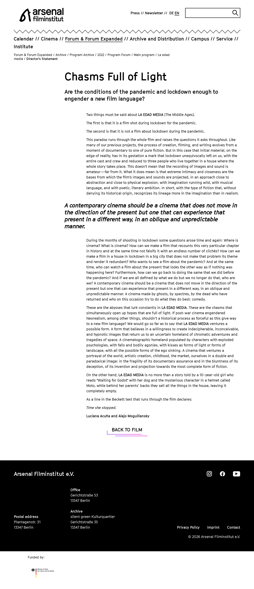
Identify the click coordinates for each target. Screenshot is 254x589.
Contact (233, 527)
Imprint (213, 527)
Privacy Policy (188, 527)
